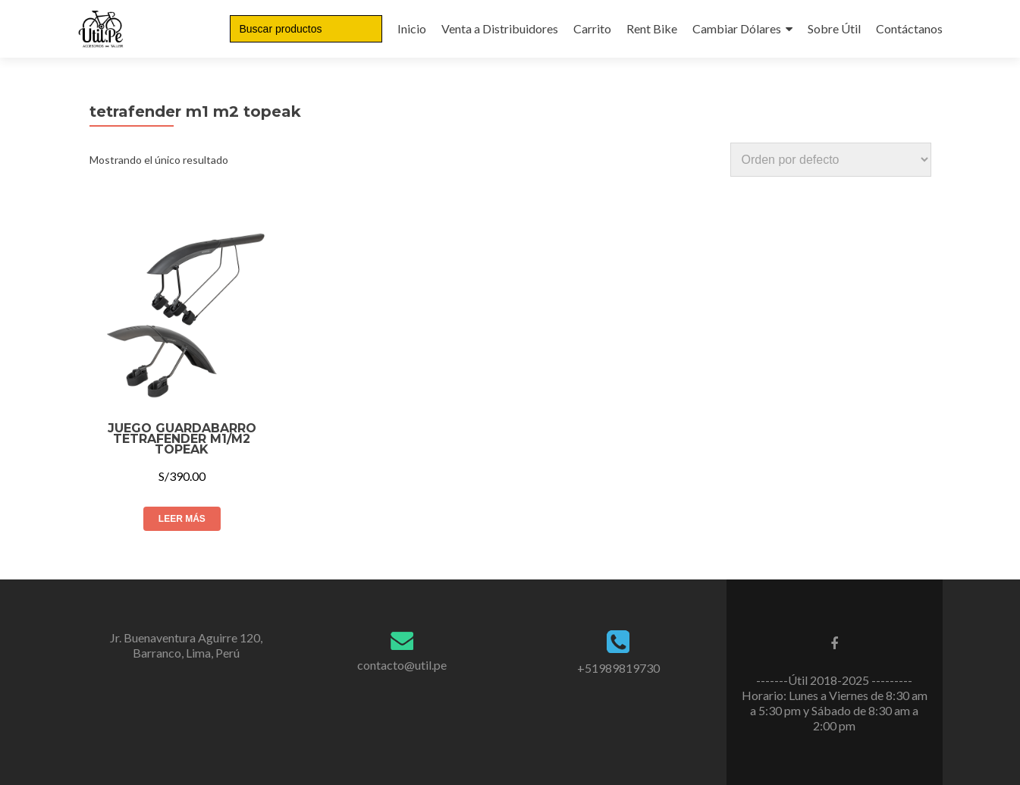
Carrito (592, 28)
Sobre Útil (834, 28)
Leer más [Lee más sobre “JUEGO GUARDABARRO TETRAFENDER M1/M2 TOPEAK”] (182, 518)
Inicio (411, 28)
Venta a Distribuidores (499, 28)
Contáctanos (909, 28)
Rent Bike (651, 28)
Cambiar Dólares (736, 28)
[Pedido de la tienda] (830, 160)
